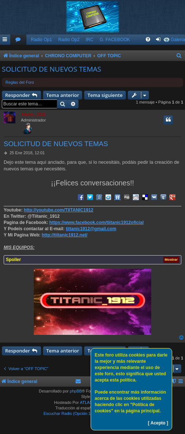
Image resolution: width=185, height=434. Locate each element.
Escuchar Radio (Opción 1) (67, 413)
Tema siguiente (105, 95)
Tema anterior (62, 95)
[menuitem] (18, 40)
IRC (90, 39)
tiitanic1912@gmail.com (91, 228)
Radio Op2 (69, 39)
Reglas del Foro (20, 82)
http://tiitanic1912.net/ (64, 235)
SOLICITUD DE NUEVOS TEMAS (51, 69)
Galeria (178, 39)
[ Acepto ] (158, 423)
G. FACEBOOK (114, 39)
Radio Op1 (41, 39)
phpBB (76, 391)
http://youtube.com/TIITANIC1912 (58, 210)
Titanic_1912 (33, 114)
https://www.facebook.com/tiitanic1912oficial (96, 222)
